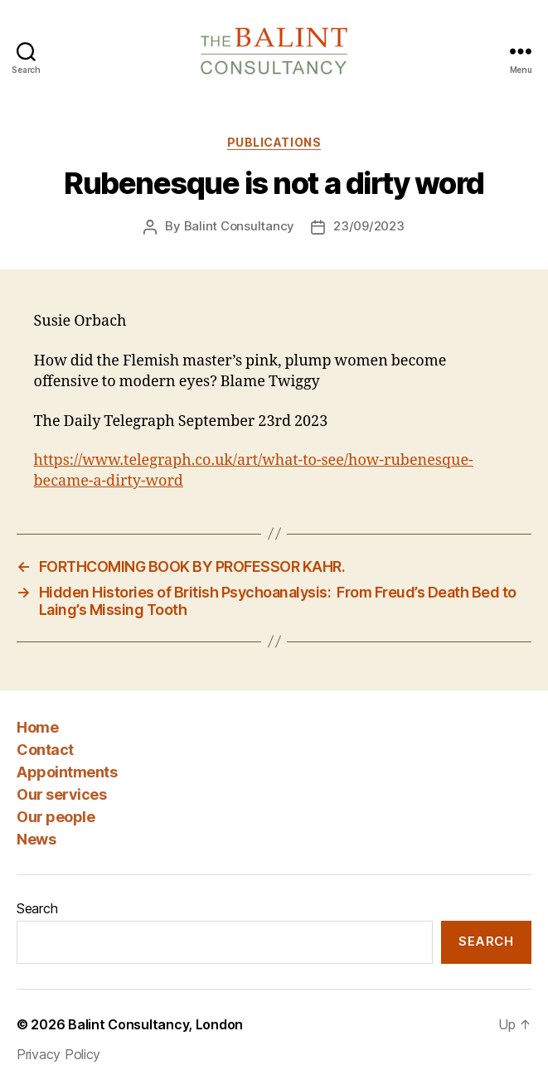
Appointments (67, 772)
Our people (56, 816)
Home (37, 727)
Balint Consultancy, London (155, 1024)
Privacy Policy (58, 1054)
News (36, 839)
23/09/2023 (368, 226)
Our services (61, 794)
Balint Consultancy (239, 226)
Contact (45, 749)
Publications (274, 142)
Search (37, 908)
